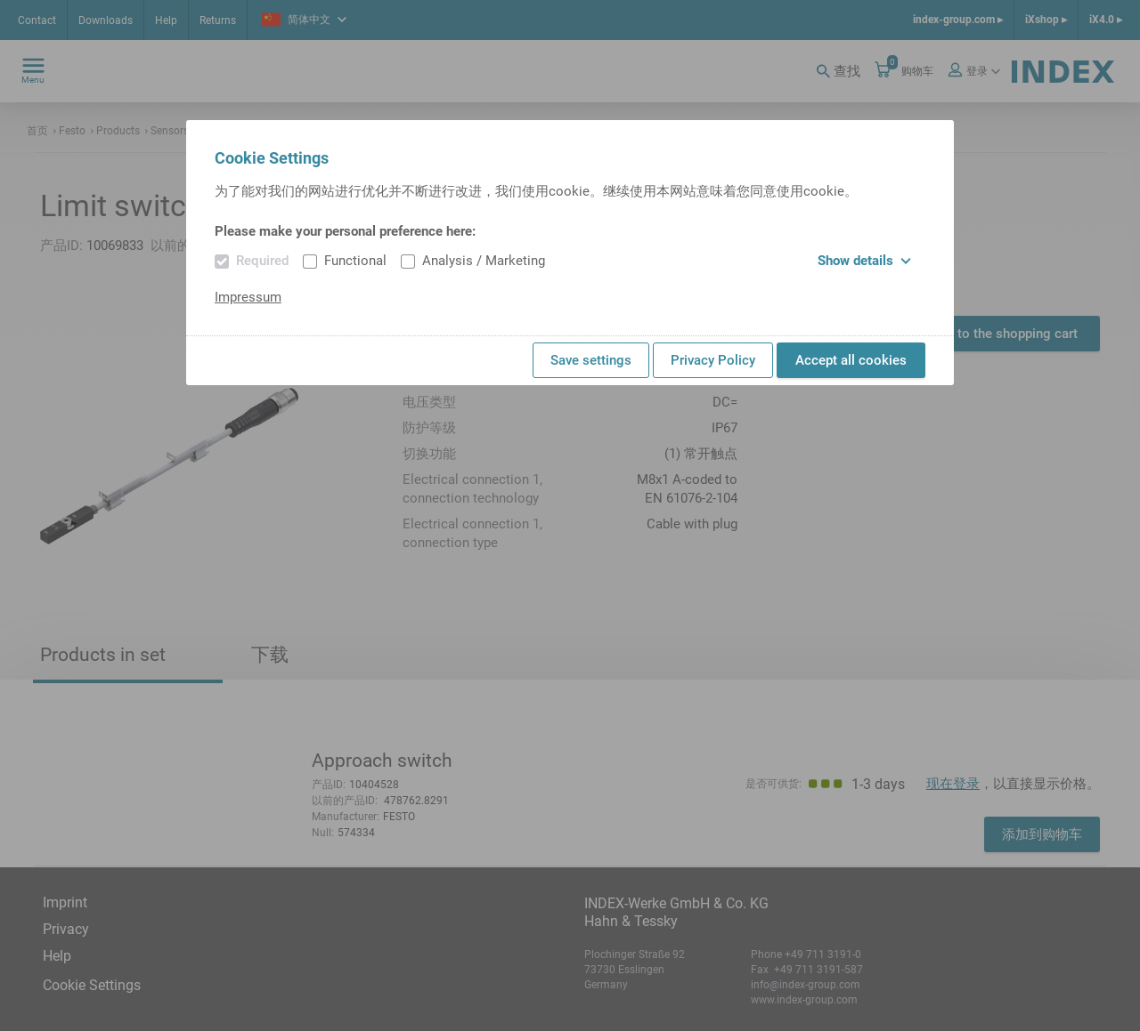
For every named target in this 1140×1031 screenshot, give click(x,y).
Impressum (248, 297)
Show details (864, 261)
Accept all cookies (851, 360)
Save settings (590, 360)
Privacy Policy (713, 360)
